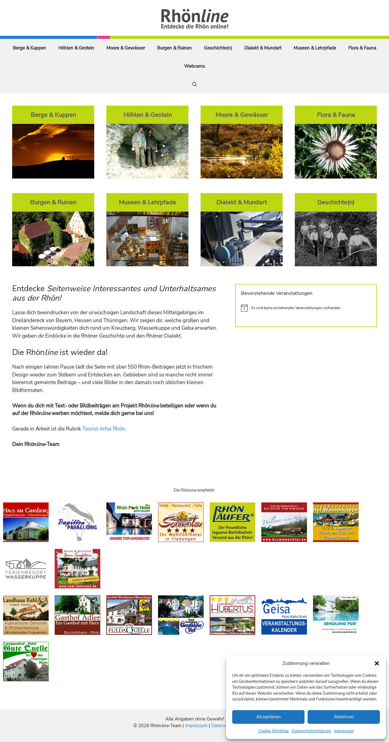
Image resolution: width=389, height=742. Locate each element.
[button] (377, 663)
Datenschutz (224, 726)
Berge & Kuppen (29, 48)
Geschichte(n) (218, 48)
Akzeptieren (268, 717)
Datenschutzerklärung (311, 731)
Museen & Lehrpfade (315, 48)
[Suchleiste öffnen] (194, 84)
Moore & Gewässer (125, 48)
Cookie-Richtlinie (273, 731)
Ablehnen (344, 717)
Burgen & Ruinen (174, 48)
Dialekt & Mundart (262, 48)
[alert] (306, 307)
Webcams (194, 66)
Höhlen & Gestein (76, 48)
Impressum (344, 731)
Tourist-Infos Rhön (103, 428)
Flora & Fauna (362, 48)
